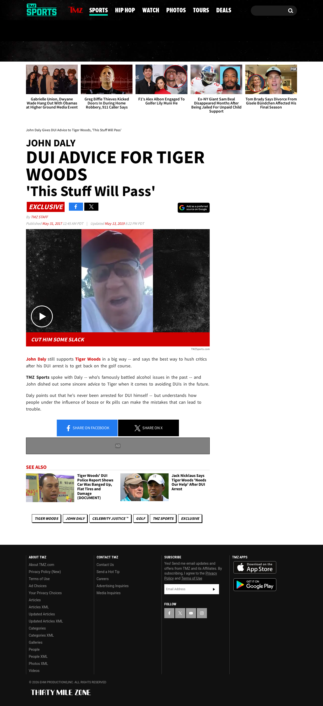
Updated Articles (42, 614)
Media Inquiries (109, 593)
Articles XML (39, 607)
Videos (34, 671)
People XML (38, 657)
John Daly (75, 518)
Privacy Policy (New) (45, 572)
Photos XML (38, 664)
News (38, 51)
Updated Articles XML (46, 621)
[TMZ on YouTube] (191, 613)
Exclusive (190, 518)
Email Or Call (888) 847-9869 (84, 31)
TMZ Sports (163, 518)
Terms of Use (39, 579)
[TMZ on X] (37, 9)
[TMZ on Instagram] (56, 9)
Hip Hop (119, 52)
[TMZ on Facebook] (30, 9)
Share (87, 428)
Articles (35, 600)
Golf (140, 518)
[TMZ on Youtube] (46, 9)
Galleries (35, 642)
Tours (240, 52)
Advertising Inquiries (113, 586)
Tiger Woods (46, 518)
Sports (77, 52)
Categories (37, 628)
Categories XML (41, 635)
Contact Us (105, 565)
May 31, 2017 (52, 223)
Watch (159, 52)
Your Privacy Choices (45, 593)
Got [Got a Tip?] (42, 31)
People (34, 649)
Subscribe (214, 589)
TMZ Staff (39, 216)
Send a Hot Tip (108, 572)
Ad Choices (38, 586)
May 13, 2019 (115, 223)
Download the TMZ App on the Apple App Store (254, 567)
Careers (103, 579)
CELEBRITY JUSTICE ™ (110, 518)
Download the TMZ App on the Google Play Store (254, 584)
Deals (276, 52)
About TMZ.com (41, 565)
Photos (200, 52)
